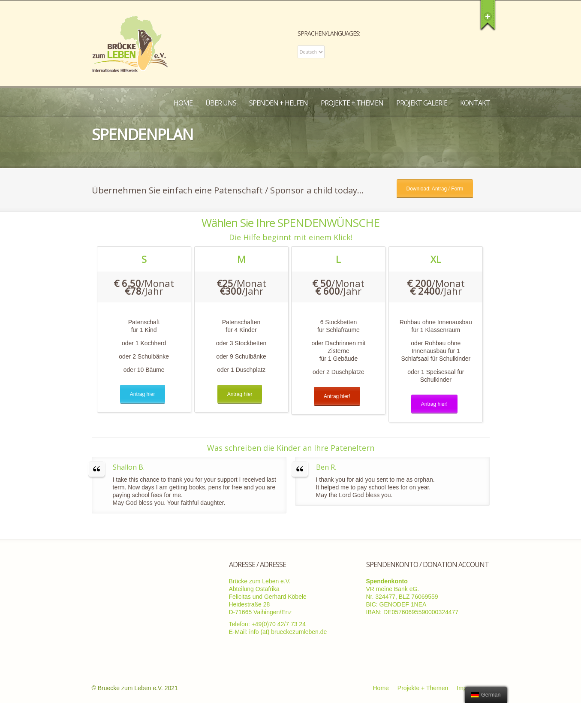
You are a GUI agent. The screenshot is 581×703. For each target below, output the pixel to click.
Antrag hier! (337, 396)
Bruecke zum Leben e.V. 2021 (138, 688)
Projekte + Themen (352, 103)
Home (183, 103)
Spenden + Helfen (278, 103)
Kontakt (475, 103)
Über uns (220, 103)
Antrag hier (142, 394)
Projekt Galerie (421, 103)
